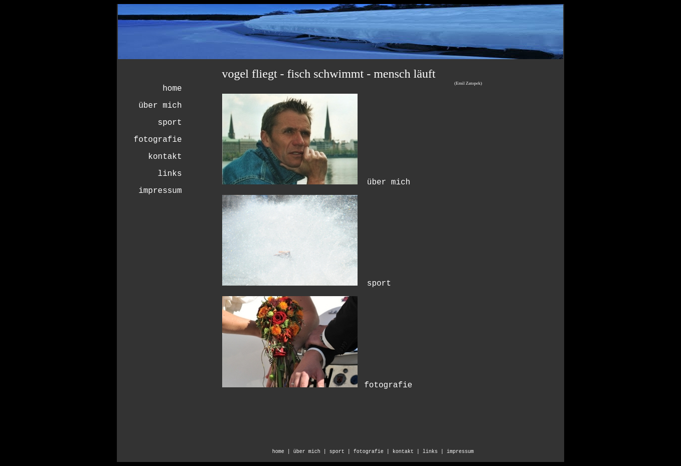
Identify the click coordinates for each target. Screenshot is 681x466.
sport (170, 122)
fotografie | (373, 451)
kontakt (165, 156)
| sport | (338, 451)
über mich (160, 105)
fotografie (158, 139)
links (170, 173)
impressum (160, 190)
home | (282, 451)
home (172, 88)
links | (435, 451)
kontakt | (408, 451)
